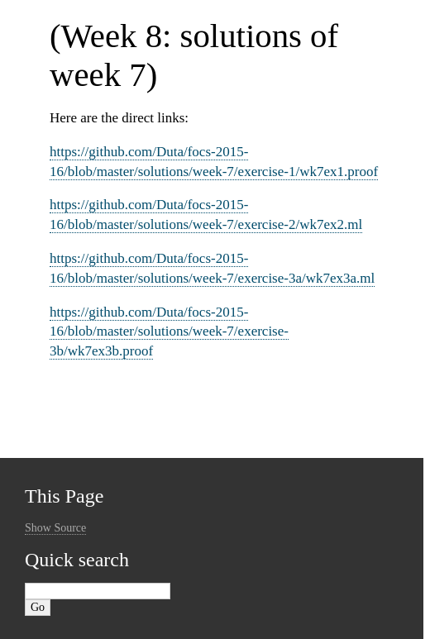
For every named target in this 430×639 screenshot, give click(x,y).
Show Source (55, 528)
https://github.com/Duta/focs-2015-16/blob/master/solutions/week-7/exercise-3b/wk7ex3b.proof (169, 332)
